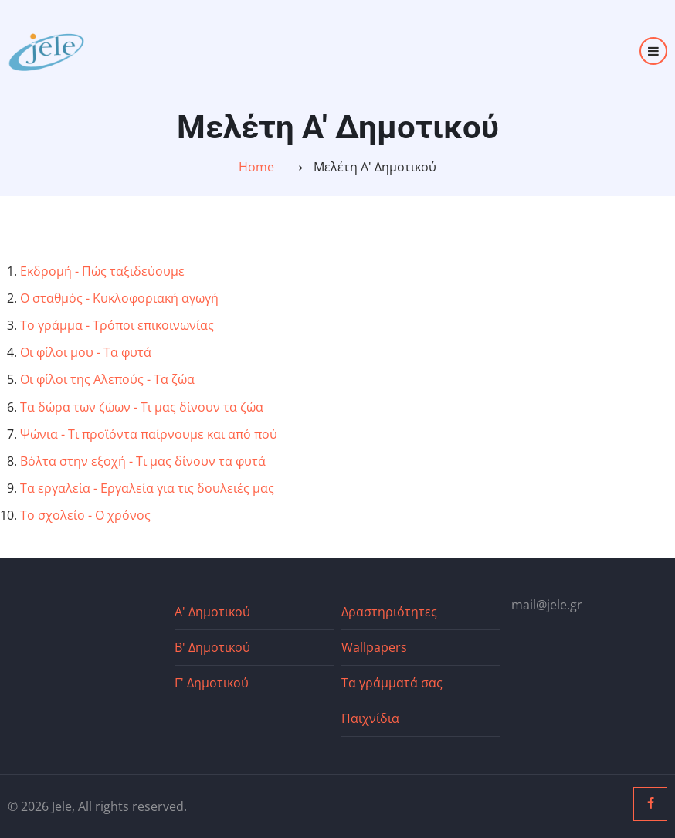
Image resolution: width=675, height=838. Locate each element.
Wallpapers (374, 647)
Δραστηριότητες (389, 611)
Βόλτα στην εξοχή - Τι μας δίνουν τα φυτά (143, 461)
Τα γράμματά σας (392, 682)
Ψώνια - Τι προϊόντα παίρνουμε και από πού (148, 434)
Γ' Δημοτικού (212, 682)
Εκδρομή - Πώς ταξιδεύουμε (102, 271)
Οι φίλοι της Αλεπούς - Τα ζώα (107, 379)
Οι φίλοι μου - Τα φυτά (85, 352)
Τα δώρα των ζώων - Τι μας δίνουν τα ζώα (141, 407)
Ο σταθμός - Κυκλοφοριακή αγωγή (119, 298)
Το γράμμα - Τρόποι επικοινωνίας (117, 325)
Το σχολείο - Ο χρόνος (85, 515)
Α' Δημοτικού (212, 611)
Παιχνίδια (370, 718)
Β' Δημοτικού (212, 647)
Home (256, 166)
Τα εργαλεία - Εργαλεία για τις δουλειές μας (147, 488)
